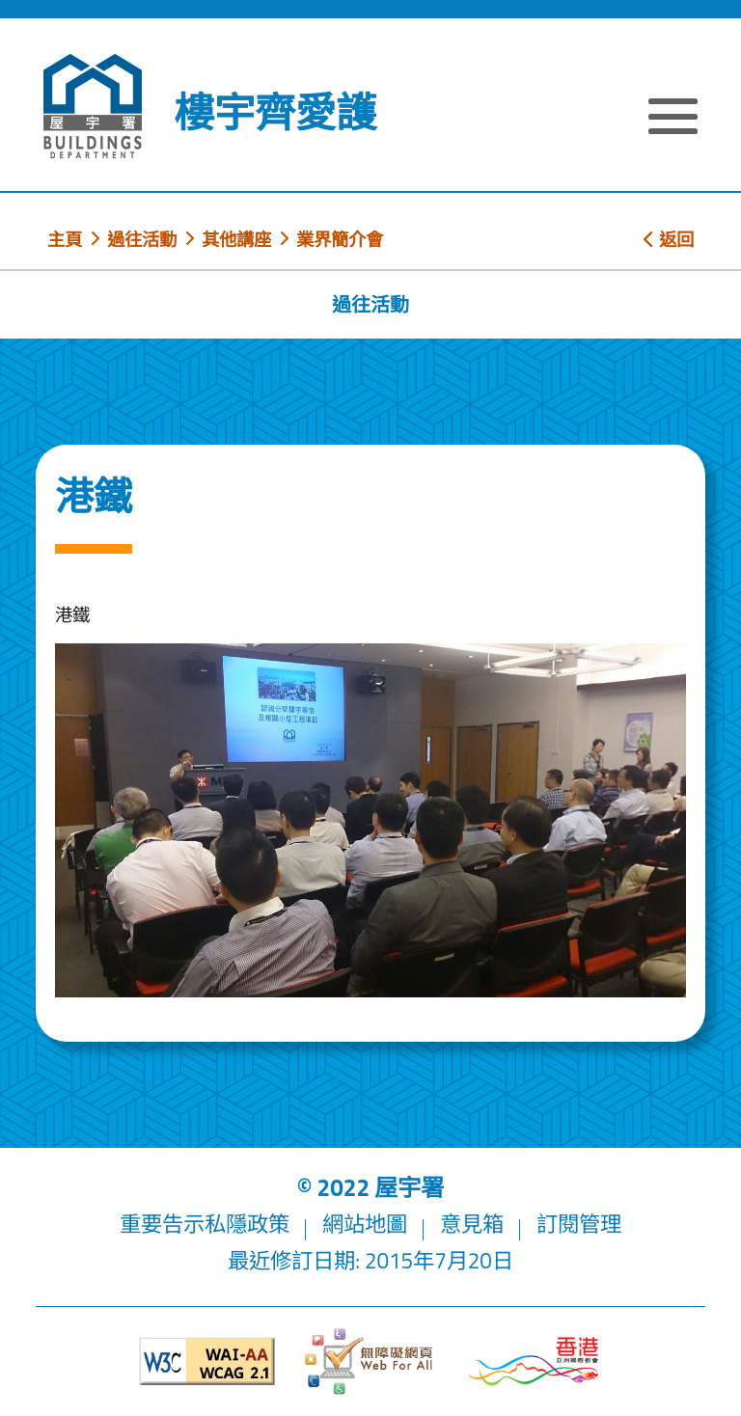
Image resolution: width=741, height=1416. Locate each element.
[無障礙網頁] (370, 1361)
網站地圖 (364, 1224)
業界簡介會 (339, 239)
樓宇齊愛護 (275, 112)
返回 (669, 239)
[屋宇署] (92, 105)
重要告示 (162, 1224)
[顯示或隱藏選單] (673, 118)
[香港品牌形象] (533, 1361)
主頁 (64, 239)
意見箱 (472, 1224)
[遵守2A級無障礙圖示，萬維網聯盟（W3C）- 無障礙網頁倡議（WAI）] (207, 1361)
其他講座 (236, 239)
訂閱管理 (578, 1224)
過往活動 (142, 239)
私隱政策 (247, 1224)
